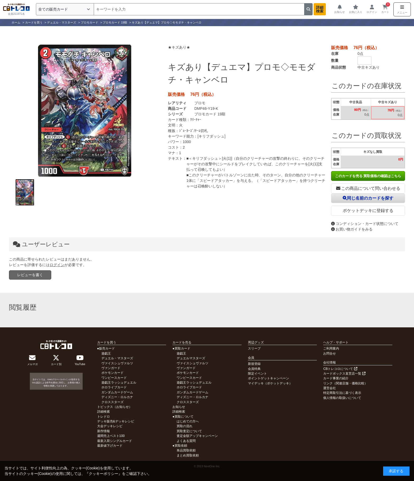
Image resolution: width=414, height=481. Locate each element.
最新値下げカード (110, 445)
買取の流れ (184, 426)
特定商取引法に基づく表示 (342, 393)
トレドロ (103, 416)
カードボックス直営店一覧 (344, 373)
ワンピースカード (114, 378)
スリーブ (254, 348)
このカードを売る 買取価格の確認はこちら (368, 176)
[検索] (199, 9)
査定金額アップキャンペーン (197, 436)
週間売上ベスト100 (111, 436)
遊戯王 (106, 353)
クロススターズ (112, 402)
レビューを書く (30, 275)
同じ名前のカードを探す (368, 198)
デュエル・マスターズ (117, 358)
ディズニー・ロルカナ (117, 397)
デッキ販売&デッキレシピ (115, 421)
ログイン (57, 265)
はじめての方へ (188, 421)
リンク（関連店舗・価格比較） (345, 383)
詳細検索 (319, 9)
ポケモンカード (112, 373)
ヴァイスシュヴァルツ (117, 363)
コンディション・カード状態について (364, 223)
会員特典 (254, 369)
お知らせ (178, 407)
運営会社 (329, 388)
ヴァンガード (110, 368)
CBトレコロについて (340, 369)
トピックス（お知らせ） (114, 407)
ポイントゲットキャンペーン (268, 378)
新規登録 (254, 364)
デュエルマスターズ (191, 358)
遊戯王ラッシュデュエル (118, 382)
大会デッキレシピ (110, 426)
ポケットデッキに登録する (368, 210)
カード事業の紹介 (336, 378)
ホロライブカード (114, 387)
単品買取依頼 (186, 450)
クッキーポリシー (103, 473)
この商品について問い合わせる (368, 188)
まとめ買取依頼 (188, 455)
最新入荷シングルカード (114, 441)
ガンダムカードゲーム (117, 392)
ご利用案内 (331, 348)
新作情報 (103, 431)
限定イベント (257, 373)
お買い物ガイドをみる (352, 229)
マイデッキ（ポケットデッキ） (270, 383)
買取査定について (189, 431)
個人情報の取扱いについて (342, 398)
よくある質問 (186, 441)
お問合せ (329, 353)
